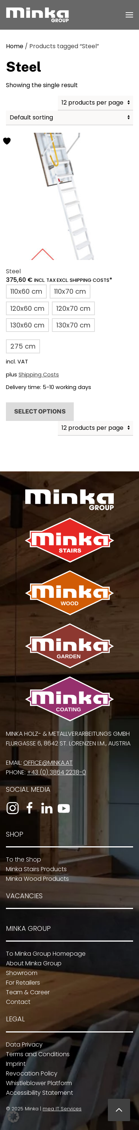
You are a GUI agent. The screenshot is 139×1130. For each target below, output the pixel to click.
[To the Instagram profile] (10, 808)
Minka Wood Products (34, 878)
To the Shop (20, 859)
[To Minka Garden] (67, 645)
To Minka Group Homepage (43, 953)
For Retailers (20, 982)
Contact (15, 1002)
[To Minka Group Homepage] (67, 499)
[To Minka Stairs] (67, 540)
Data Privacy (21, 1044)
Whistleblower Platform (36, 1083)
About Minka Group (31, 963)
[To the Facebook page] (27, 808)
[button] (129, 15)
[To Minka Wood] (67, 592)
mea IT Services (59, 1108)
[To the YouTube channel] (62, 808)
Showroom (18, 973)
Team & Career (25, 992)
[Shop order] (69, 118)
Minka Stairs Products (33, 869)
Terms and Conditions (35, 1054)
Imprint (13, 1064)
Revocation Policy (28, 1073)
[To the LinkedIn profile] (45, 808)
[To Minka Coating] (67, 698)
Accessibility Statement (36, 1092)
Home (14, 46)
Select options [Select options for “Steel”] (40, 411)
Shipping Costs (39, 374)
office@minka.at (46, 762)
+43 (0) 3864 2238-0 (54, 772)
